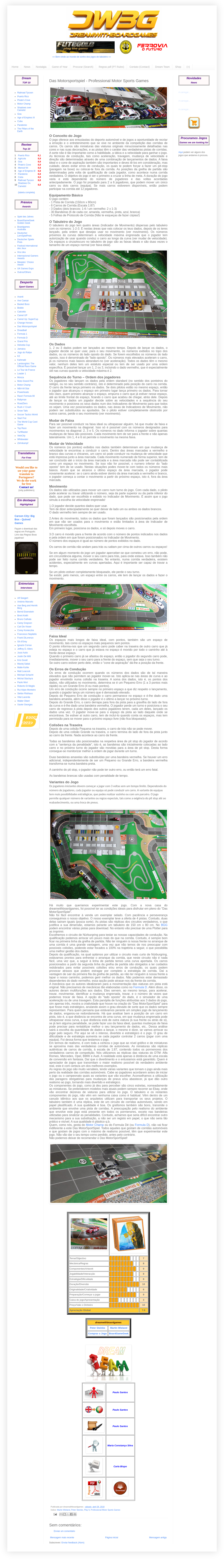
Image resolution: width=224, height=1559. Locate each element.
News (27, 66)
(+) (188, 66)
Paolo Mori (22, 682)
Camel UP (22, 315)
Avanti (20, 296)
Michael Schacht (25, 675)
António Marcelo (25, 601)
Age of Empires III (26, 117)
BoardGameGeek (118, 1333)
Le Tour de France (26, 370)
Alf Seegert (22, 598)
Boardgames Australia (23, 228)
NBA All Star (23, 388)
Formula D (140, 987)
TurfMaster (22, 432)
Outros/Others (24, 272)
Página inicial (111, 1537)
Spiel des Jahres (25, 216)
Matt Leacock (23, 671)
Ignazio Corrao (24, 645)
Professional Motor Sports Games (105, 1510)
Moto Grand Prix (25, 381)
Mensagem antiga (158, 1537)
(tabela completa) (26, 192)
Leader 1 (21, 373)
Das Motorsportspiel (27, 326)
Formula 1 (22, 334)
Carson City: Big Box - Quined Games (25, 520)
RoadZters (22, 403)
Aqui (180, 152)
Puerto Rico (23, 96)
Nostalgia (41, 66)
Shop (178, 66)
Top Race (22, 428)
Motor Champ (95, 1124)
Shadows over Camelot (24, 108)
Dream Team (162, 66)
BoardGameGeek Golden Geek (25, 221)
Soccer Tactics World (27, 414)
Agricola (22, 158)
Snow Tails (22, 410)
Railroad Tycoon (25, 92)
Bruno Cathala (24, 619)
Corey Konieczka (25, 630)
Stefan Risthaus (25, 693)
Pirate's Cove (23, 100)
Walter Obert (23, 701)
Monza (20, 377)
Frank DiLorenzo (25, 637)
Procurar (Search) (83, 66)
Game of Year (60, 66)
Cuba (20, 121)
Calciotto (21, 311)
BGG (164, 925)
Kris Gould (22, 660)
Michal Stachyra (25, 678)
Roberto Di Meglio (26, 686)
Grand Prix (22, 341)
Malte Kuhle (23, 667)
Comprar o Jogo (97, 1333)
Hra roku (21, 252)
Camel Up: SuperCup (27, 319)
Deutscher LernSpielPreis (24, 234)
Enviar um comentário (64, 1531)
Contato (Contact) (140, 66)
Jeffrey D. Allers (25, 649)
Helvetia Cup (23, 345)
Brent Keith (22, 615)
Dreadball (22, 330)
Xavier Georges (24, 704)
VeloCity (21, 435)
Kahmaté (21, 360)
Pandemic (22, 125)
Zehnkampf (22, 443)
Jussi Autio (22, 652)
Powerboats (23, 392)
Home (15, 66)
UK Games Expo (25, 268)
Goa (19, 114)
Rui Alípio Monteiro (26, 690)
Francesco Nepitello (27, 634)
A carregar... (184, 92)
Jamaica (21, 349)
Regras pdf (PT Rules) (111, 66)
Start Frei (21, 418)
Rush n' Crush (24, 407)
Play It (87, 1510)
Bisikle (20, 308)
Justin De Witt (24, 656)
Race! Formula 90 (26, 396)
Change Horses (24, 323)
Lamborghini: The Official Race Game (26, 364)
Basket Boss (23, 304)
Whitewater (22, 439)
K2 (18, 356)
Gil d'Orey (22, 641)
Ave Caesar (23, 300)
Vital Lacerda (23, 697)
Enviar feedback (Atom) (72, 1542)
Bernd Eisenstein (25, 611)
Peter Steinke (97, 1328)
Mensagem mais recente (62, 1537)
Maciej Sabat (23, 664)
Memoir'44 (23, 168)
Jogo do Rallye (24, 352)
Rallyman (21, 399)
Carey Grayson (24, 623)
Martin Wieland (118, 1328)
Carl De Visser (24, 626)
